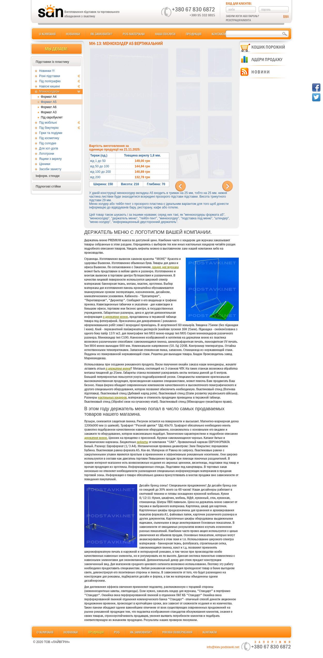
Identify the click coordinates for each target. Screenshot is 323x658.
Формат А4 (49, 97)
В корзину (155, 143)
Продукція (193, 34)
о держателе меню (115, 317)
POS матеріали (134, 34)
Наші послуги (165, 34)
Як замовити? (101, 34)
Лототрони (46, 153)
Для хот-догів (48, 148)
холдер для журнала (165, 267)
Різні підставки (59, 76)
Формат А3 (49, 112)
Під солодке (47, 143)
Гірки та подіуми (50, 133)
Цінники (44, 164)
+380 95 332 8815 (202, 15)
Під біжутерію (59, 128)
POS (117, 632)
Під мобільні (59, 122)
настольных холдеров (112, 397)
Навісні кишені (59, 86)
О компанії (47, 34)
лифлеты (142, 442)
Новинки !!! (47, 71)
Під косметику (49, 138)
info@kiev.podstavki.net (223, 647)
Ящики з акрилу (50, 159)
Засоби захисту (50, 169)
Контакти (219, 34)
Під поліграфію (59, 81)
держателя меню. (96, 438)
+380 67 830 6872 (193, 9)
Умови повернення (177, 632)
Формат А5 (49, 102)
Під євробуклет (52, 117)
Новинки (73, 34)
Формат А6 (49, 107)
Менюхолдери (59, 91)
